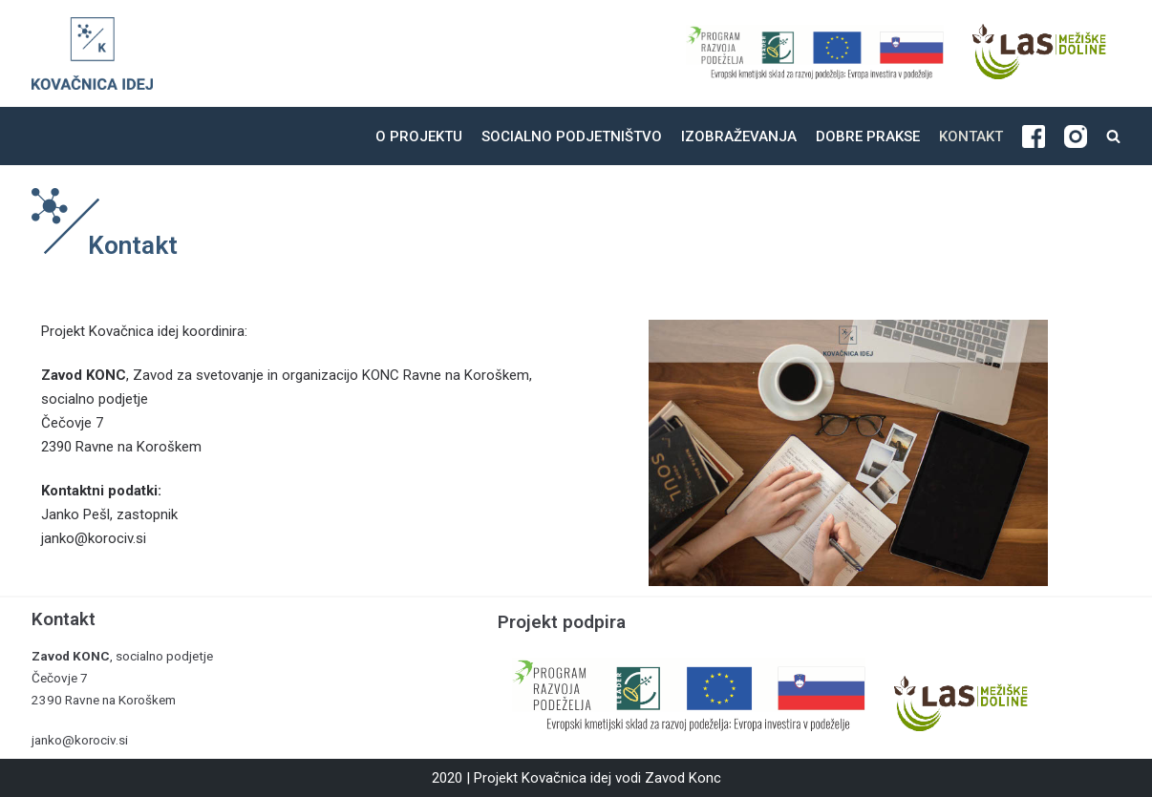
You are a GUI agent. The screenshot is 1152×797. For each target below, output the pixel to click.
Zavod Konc (683, 778)
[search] (1113, 136)
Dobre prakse (868, 136)
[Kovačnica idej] (92, 53)
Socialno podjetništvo (571, 136)
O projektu (418, 136)
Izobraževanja (739, 136)
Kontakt (971, 136)
